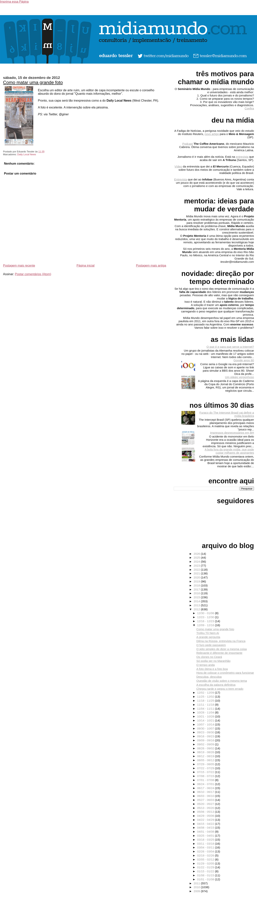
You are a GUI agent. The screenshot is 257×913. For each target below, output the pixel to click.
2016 (197, 593)
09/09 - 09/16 (206, 740)
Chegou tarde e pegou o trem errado (219, 688)
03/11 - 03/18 (206, 843)
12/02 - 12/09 (206, 692)
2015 (197, 597)
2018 (197, 585)
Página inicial (85, 265)
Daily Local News (26, 154)
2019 (197, 581)
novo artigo (212, 134)
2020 (197, 577)
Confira (249, 108)
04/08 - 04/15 (206, 827)
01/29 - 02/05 (206, 863)
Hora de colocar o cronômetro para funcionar (225, 672)
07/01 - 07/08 (206, 780)
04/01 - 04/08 (206, 831)
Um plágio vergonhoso (239, 377)
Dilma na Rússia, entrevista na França (220, 641)
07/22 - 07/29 (206, 768)
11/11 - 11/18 (206, 704)
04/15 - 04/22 (206, 823)
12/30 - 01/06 (206, 613)
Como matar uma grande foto (33, 82)
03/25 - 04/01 (206, 835)
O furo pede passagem (211, 645)
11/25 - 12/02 (206, 696)
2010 (197, 887)
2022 (197, 569)
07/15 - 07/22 (206, 772)
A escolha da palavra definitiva (215, 684)
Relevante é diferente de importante (219, 652)
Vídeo (178, 166)
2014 (197, 601)
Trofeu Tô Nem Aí (207, 633)
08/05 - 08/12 (206, 760)
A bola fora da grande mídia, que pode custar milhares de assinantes (229, 451)
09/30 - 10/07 (206, 728)
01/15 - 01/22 (206, 871)
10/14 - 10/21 (206, 720)
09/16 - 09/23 (206, 736)
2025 (197, 557)
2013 (197, 605)
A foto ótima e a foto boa (212, 668)
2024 (197, 561)
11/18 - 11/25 (206, 700)
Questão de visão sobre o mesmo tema (221, 680)
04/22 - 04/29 (206, 819)
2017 (197, 589)
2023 (197, 565)
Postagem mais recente (19, 265)
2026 (197, 553)
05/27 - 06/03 (206, 799)
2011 (197, 883)
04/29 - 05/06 (206, 815)
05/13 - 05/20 (206, 807)
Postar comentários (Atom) (33, 274)
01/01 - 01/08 (206, 879)
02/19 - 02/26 (206, 855)
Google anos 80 (244, 360)
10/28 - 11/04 (206, 712)
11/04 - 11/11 (206, 708)
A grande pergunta (208, 637)
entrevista (242, 156)
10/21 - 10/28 (206, 716)
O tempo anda (205, 664)
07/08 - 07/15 (206, 776)
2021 (197, 573)
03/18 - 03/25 (206, 839)
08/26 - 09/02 (206, 748)
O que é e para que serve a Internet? (230, 346)
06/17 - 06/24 (206, 788)
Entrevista (180, 179)
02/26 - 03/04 (206, 851)
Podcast (187, 143)
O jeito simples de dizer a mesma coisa (221, 649)
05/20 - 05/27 (206, 803)
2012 (197, 609)
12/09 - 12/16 (206, 625)
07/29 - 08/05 (206, 764)
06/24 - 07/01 (206, 784)
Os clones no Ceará (209, 656)
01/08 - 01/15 (206, 875)
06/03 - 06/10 (206, 795)
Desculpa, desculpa (209, 676)
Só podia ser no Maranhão (213, 660)
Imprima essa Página (14, 1)
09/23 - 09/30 (206, 732)
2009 (197, 891)
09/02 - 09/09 (206, 744)
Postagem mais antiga (151, 265)
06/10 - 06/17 (206, 791)
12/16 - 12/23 (206, 621)
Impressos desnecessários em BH (232, 432)
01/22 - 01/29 (206, 867)
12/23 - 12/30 (206, 617)
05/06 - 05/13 (206, 811)
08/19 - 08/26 (206, 752)
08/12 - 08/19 (206, 756)
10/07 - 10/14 (206, 724)
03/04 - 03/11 (206, 847)
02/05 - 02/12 (206, 859)
